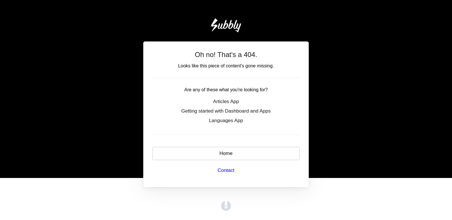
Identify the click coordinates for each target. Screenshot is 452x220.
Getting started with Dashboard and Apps (226, 111)
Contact (226, 170)
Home (225, 153)
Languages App (226, 120)
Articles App (226, 101)
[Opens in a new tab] (226, 205)
